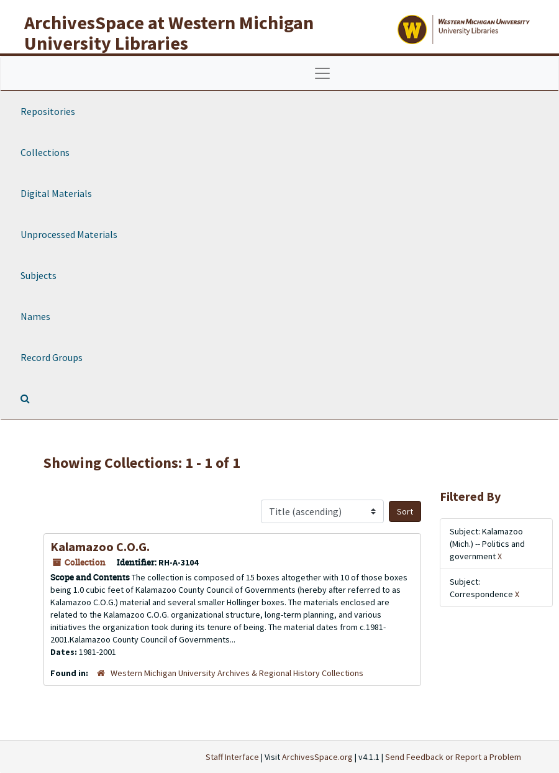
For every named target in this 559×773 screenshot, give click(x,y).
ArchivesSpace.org (317, 756)
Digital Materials (56, 193)
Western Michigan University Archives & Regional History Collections (237, 673)
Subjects (38, 275)
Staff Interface (232, 756)
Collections (45, 152)
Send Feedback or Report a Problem (453, 756)
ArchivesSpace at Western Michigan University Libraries (169, 33)
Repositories (47, 111)
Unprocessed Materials (68, 234)
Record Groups (51, 357)
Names (35, 316)
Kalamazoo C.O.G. (100, 546)
